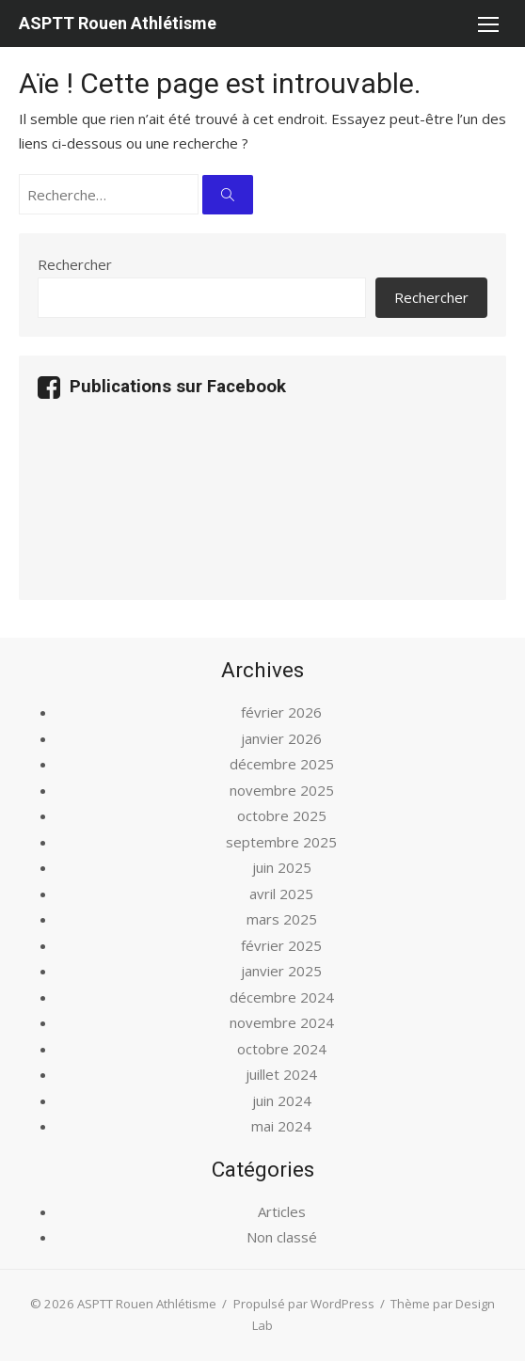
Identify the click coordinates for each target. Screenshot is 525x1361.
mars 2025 (282, 919)
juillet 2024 (281, 1074)
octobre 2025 (281, 815)
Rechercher (75, 264)
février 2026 (281, 712)
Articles (282, 1211)
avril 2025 (281, 893)
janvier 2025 (281, 970)
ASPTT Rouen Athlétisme (117, 23)
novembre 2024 (282, 1022)
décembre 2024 (282, 997)
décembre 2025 (282, 763)
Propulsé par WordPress (303, 1303)
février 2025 (281, 945)
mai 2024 (281, 1125)
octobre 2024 (281, 1048)
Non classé (282, 1236)
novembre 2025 (282, 790)
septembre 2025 (281, 841)
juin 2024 (281, 1100)
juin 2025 (281, 867)
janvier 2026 (281, 738)
